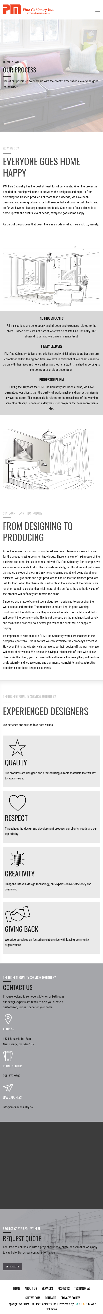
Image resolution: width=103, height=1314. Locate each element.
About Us (31, 1288)
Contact (50, 1298)
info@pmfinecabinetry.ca (18, 1107)
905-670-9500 (11, 1076)
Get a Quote (12, 1266)
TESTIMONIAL (82, 1288)
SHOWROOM (32, 1298)
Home (16, 1288)
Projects (63, 1288)
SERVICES (47, 1288)
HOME (7, 62)
